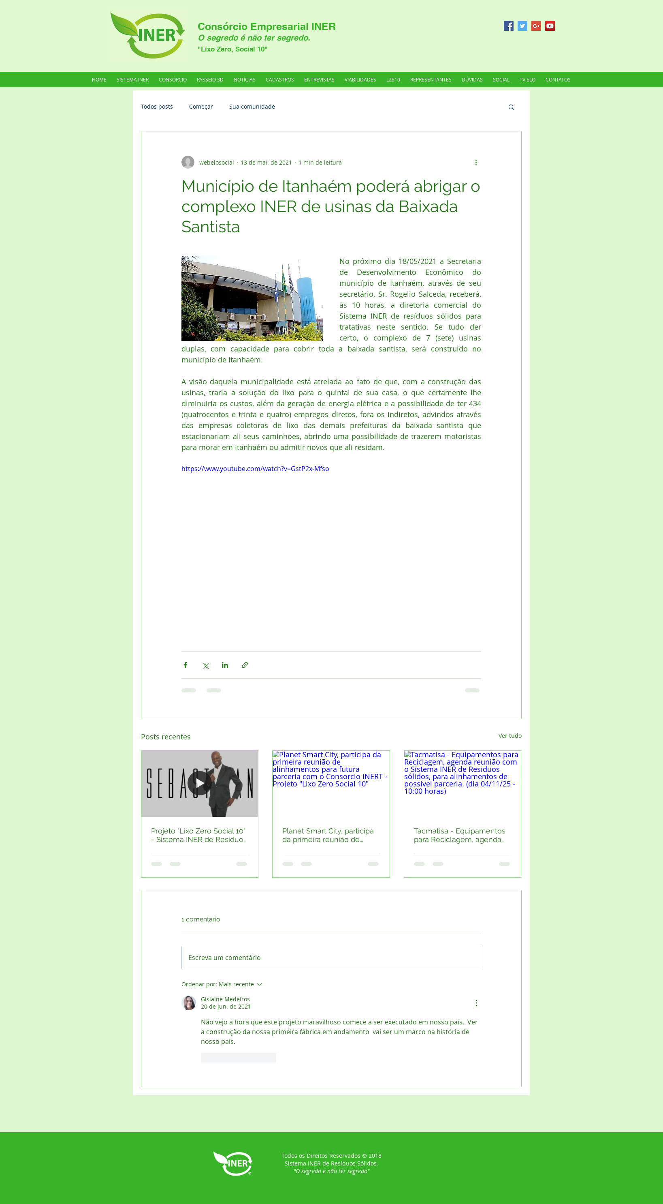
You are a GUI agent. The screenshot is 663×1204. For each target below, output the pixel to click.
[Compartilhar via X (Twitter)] (205, 665)
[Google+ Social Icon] (536, 26)
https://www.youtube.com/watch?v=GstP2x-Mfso (255, 468)
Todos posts (157, 106)
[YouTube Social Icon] (550, 26)
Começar (201, 106)
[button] (431, 79)
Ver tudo (510, 735)
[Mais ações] (476, 162)
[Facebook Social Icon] (509, 26)
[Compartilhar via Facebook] (185, 665)
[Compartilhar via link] (245, 665)
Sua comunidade (252, 106)
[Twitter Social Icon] (522, 26)
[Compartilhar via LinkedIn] (225, 665)
